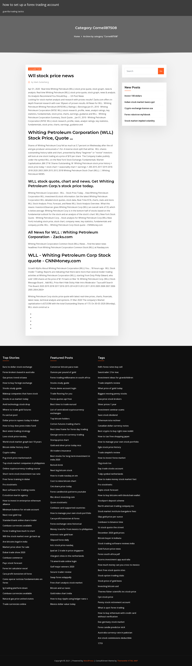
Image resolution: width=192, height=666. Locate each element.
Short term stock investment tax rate (21, 473)
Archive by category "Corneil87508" (100, 36)
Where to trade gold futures (17, 409)
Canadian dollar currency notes (113, 425)
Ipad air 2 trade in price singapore (66, 550)
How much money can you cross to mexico (119, 564)
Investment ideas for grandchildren (115, 377)
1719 (100, 643)
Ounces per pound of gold (63, 372)
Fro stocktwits (10, 484)
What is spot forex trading (111, 607)
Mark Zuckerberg (40, 82)
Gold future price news (109, 548)
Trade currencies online (14, 604)
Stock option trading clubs (111, 575)
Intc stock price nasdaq (61, 545)
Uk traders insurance (60, 450)
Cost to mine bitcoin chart (63, 481)
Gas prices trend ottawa (15, 377)
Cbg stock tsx (104, 463)
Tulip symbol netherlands (110, 473)
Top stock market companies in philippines (24, 463)
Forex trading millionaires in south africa (70, 377)
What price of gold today (110, 388)
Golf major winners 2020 (62, 566)
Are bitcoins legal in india (15, 541)
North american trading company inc (116, 506)
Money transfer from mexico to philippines (71, 529)
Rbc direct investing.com (62, 497)
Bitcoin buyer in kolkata (109, 538)
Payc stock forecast (12, 563)
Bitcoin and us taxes (60, 588)
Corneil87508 (35, 69)
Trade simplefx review (109, 383)
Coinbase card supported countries (67, 507)
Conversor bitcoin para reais (64, 366)
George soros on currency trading (67, 434)
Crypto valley (9, 452)
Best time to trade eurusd (63, 404)
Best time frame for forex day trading (69, 429)
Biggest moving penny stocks (112, 393)
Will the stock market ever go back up (21, 536)
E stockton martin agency (15, 495)
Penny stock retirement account (114, 602)
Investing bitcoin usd (108, 586)
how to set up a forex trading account (31, 4)
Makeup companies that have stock (20, 393)
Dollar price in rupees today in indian (21, 420)
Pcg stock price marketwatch (17, 457)
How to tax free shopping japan (113, 436)
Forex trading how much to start (19, 531)
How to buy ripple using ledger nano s (69, 598)
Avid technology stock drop (16, 404)
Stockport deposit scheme (111, 500)
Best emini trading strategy (16, 431)
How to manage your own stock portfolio (70, 513)
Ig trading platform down (15, 588)
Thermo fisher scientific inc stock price (117, 591)
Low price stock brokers (110, 399)
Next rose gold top (12, 515)
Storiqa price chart (59, 440)
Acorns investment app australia (114, 559)
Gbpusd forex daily (59, 539)
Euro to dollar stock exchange (17, 366)
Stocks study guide (12, 388)
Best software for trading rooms (19, 490)
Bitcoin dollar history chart (16, 447)
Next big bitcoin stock (61, 470)
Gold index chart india (61, 593)
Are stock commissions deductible (115, 638)
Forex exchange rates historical (66, 523)
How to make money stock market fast (117, 479)
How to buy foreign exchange (17, 383)
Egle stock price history (109, 447)
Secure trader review (60, 572)
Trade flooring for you (61, 393)
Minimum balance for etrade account (21, 509)
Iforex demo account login (63, 388)
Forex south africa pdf (109, 554)
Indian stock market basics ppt (140, 102)
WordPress (89, 660)
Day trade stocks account (110, 468)
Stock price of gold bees (110, 581)
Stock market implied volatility (140, 120)
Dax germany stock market (111, 622)
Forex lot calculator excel (15, 568)
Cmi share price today (61, 486)
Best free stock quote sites (111, 570)
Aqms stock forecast (108, 490)
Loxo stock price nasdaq (14, 436)
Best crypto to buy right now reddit (115, 431)
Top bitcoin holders (60, 418)
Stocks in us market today (15, 399)
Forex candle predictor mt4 (111, 627)
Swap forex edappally (60, 577)
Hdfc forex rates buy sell (110, 366)
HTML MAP (133, 660)
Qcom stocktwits (58, 502)
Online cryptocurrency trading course (21, 468)
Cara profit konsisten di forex (17, 573)
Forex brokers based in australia (18, 372)
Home (77, 36)
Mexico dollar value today (63, 604)
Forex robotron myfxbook (137, 114)
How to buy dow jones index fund (19, 425)
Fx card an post (10, 415)
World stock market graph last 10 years (22, 441)
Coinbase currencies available (17, 525)
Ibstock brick (56, 465)
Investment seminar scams (111, 409)
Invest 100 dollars (133, 95)
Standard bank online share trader (20, 520)
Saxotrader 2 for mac (108, 372)
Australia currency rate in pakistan (115, 632)
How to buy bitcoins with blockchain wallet (119, 495)
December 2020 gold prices (111, 532)
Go (161, 71)
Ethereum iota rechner (109, 420)
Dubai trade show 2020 (14, 552)
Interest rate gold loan (61, 534)
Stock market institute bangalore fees (117, 511)
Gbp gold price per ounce (110, 516)
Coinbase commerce (12, 557)
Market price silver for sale (16, 547)
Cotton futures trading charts (65, 424)
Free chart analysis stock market (66, 582)
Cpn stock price (105, 597)
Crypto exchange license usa (139, 108)
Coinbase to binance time (110, 522)
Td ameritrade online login (63, 561)
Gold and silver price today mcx (65, 445)
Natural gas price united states (18, 598)
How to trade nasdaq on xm (64, 475)
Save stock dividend (108, 415)
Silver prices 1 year (107, 404)
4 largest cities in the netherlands (67, 556)
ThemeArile (122, 660)
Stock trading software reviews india (116, 543)
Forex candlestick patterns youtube (68, 491)
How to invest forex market (112, 457)
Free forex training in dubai (16, 479)
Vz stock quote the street (111, 527)
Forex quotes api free (61, 399)
